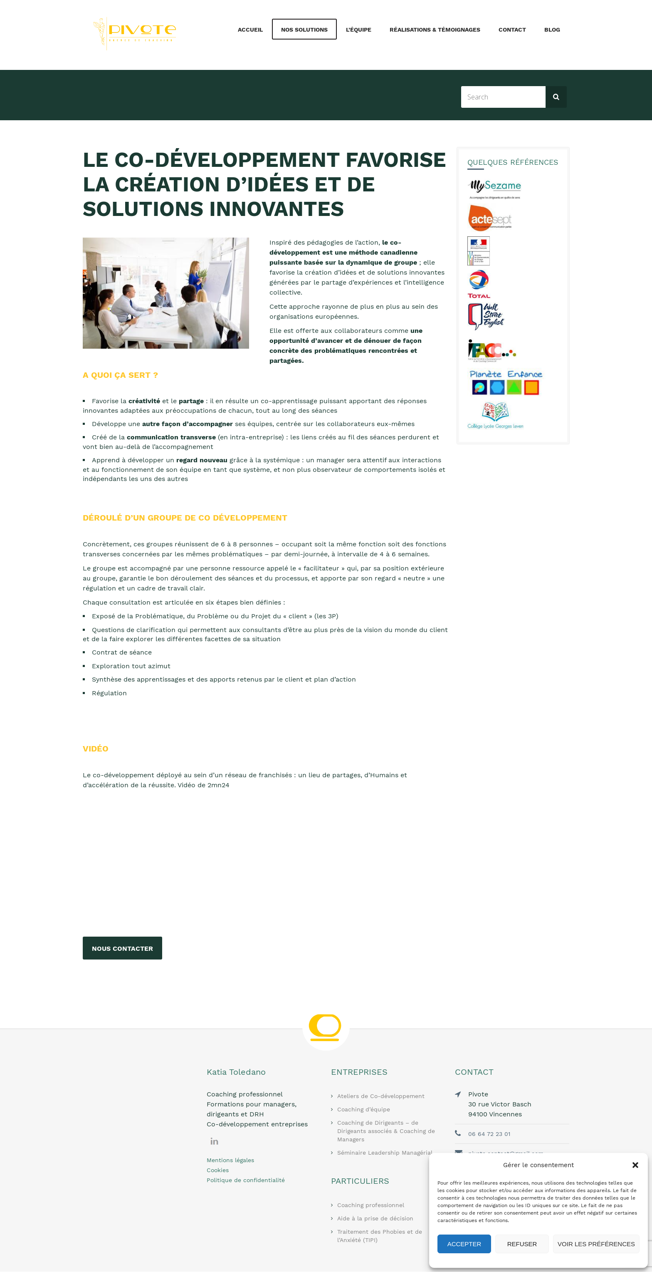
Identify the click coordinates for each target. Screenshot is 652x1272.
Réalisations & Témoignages (435, 29)
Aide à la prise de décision (375, 1218)
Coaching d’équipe (363, 1109)
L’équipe (358, 29)
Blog (552, 29)
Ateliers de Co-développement (381, 1096)
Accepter (464, 1243)
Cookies (218, 1170)
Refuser (522, 1243)
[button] (635, 1165)
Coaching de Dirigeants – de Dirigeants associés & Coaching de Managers (386, 1131)
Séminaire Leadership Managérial (384, 1153)
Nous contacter (122, 948)
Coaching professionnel (370, 1205)
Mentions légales (230, 1160)
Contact (512, 29)
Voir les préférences (596, 1243)
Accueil (250, 29)
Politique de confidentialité (246, 1180)
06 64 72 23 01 (489, 1134)
